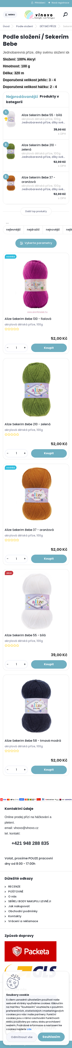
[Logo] (39, 14)
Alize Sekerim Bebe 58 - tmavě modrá (33, 741)
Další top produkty (36, 211)
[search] (65, 14)
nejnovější (53, 229)
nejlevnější (13, 229)
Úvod (6, 26)
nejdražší (33, 229)
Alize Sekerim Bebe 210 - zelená (27, 424)
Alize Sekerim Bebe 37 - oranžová (29, 530)
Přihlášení (40, 2)
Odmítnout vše (21, 1037)
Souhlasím (51, 1037)
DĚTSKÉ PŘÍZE (48, 26)
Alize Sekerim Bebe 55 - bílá (25, 635)
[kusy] (16, 348)
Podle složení (24, 26)
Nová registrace (60, 2)
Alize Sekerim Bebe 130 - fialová (28, 319)
